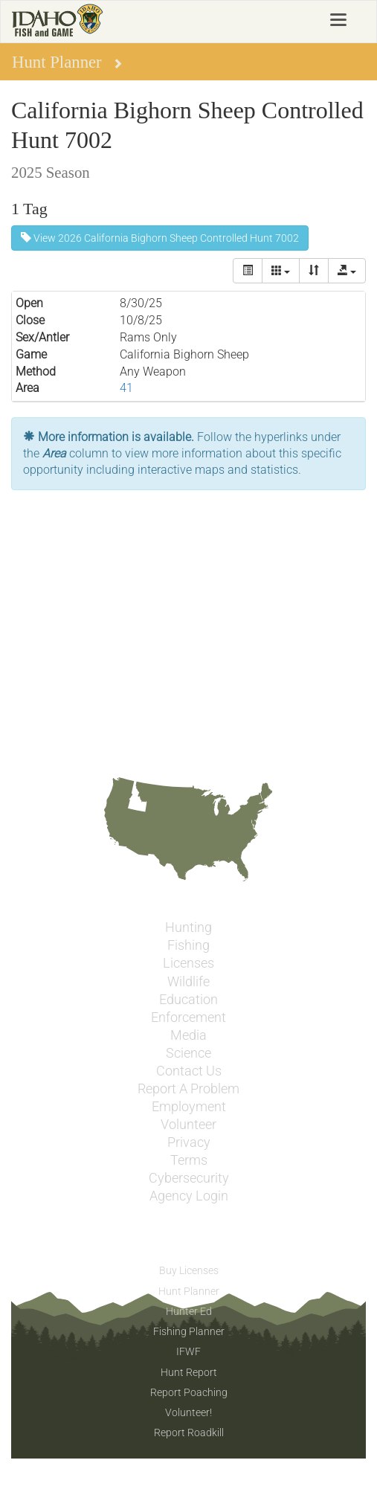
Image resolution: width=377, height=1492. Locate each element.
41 (126, 388)
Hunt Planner (188, 1291)
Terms (188, 1160)
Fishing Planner (189, 1331)
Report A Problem (188, 1088)
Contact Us (189, 1071)
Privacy (188, 1142)
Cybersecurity (189, 1178)
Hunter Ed (189, 1311)
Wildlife (188, 981)
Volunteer (188, 1124)
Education (188, 999)
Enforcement (188, 1017)
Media (188, 1035)
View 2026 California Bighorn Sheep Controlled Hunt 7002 (160, 238)
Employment (189, 1106)
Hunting (188, 927)
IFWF (188, 1351)
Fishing (188, 945)
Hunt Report (189, 1372)
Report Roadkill (189, 1432)
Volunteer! (188, 1412)
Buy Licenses (189, 1270)
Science (188, 1053)
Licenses (188, 963)
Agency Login (188, 1196)
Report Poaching (189, 1392)
